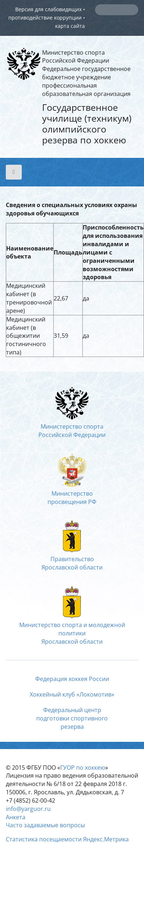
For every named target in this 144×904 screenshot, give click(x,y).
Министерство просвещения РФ (72, 493)
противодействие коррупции (45, 17)
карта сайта (70, 25)
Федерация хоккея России (72, 679)
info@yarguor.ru (28, 809)
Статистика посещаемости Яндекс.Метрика (67, 839)
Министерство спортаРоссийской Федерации (72, 427)
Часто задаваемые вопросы (45, 825)
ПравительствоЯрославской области (72, 559)
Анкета (15, 817)
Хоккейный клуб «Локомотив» (72, 694)
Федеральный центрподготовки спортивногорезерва (72, 718)
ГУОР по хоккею (82, 767)
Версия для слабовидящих (48, 9)
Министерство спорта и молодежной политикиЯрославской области (72, 629)
